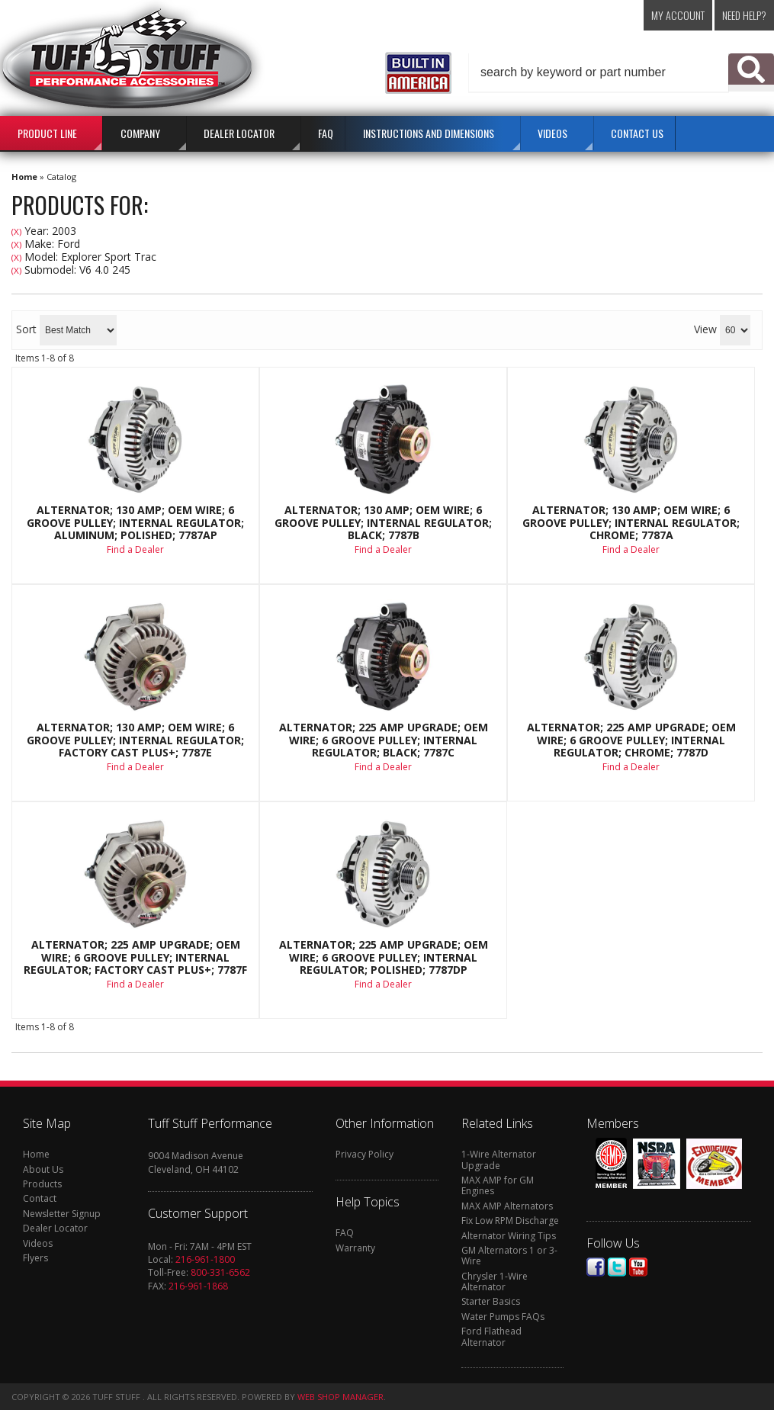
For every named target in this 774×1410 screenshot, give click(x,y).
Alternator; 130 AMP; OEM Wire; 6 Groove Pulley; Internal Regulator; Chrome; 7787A (631, 522)
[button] (621, 72)
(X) (16, 231)
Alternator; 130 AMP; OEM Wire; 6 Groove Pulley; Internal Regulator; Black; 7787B (383, 522)
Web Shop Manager (340, 1396)
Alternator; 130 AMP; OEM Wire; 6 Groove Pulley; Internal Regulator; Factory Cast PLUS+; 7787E (135, 740)
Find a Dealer (135, 549)
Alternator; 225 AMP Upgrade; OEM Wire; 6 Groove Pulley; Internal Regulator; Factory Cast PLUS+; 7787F (135, 957)
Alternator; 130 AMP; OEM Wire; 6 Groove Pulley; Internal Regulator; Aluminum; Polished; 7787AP (135, 522)
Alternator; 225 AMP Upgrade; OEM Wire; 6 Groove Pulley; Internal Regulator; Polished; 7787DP (383, 957)
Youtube (638, 1267)
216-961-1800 (205, 1259)
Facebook (595, 1267)
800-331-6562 (220, 1272)
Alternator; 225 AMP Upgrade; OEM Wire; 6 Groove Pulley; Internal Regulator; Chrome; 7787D (631, 740)
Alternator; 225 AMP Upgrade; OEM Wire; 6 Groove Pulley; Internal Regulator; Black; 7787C (383, 740)
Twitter (617, 1267)
